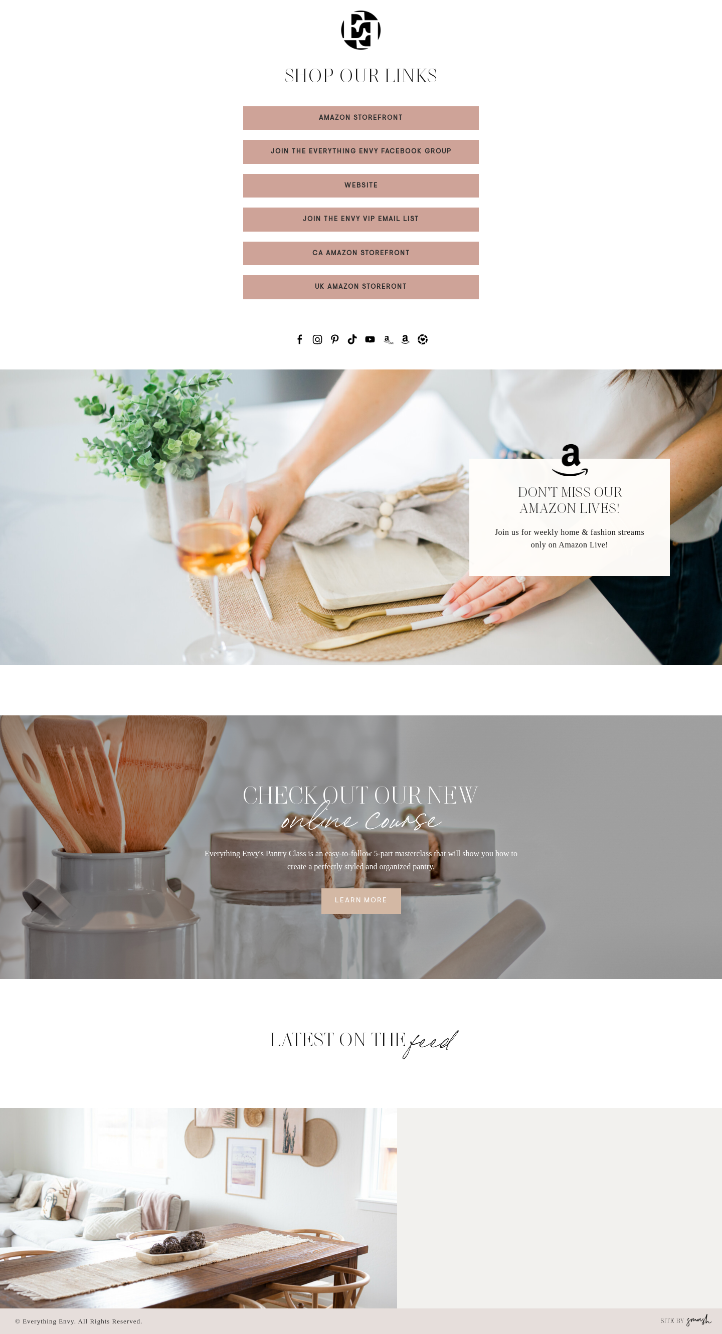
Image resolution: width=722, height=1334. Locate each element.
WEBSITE (361, 185)
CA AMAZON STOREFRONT (361, 253)
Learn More (361, 900)
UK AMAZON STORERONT (361, 287)
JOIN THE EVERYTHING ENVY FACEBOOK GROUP (361, 151)
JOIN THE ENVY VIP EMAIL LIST (361, 219)
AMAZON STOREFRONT (361, 118)
